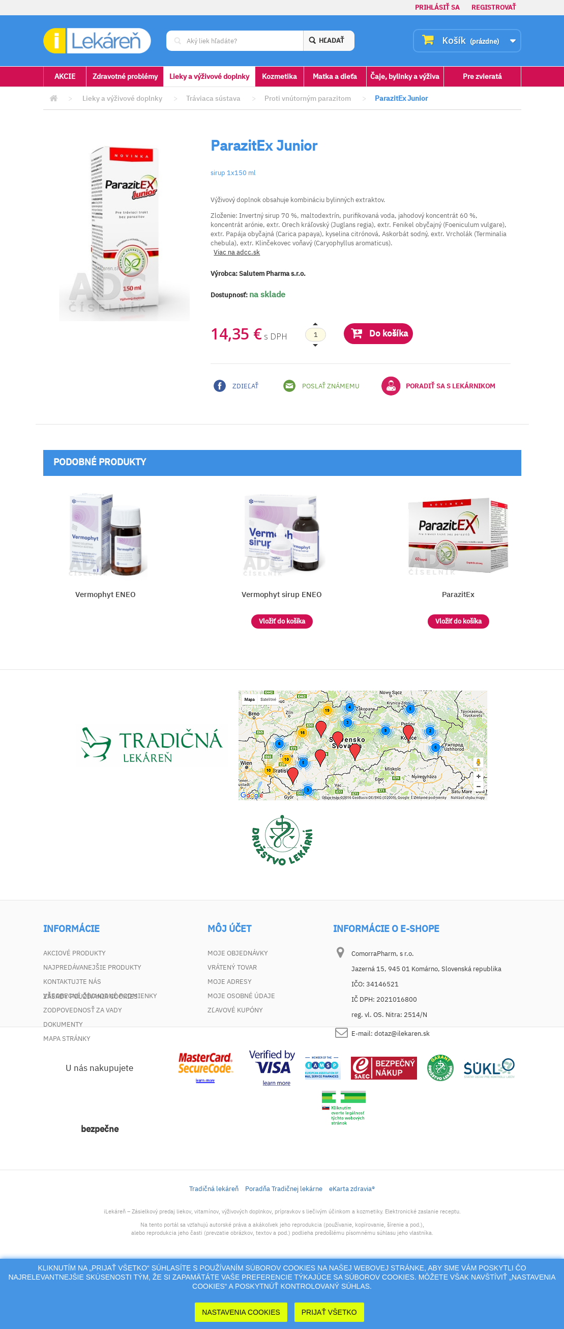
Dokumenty (63, 1024)
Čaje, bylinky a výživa (404, 76)
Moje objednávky (237, 953)
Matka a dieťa (335, 76)
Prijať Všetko (329, 1312)
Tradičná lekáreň (214, 1245)
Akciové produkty (74, 953)
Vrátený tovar (232, 967)
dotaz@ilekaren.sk (402, 1033)
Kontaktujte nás (72, 981)
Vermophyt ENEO (105, 594)
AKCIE (64, 76)
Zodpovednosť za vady (82, 1010)
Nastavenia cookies (241, 1312)
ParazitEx (458, 594)
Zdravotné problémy (125, 76)
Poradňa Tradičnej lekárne (283, 1245)
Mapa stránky (67, 1038)
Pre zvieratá (482, 76)
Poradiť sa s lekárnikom (438, 385)
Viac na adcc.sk (237, 252)
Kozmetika (279, 76)
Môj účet (229, 929)
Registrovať (493, 7)
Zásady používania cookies (90, 1053)
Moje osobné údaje (241, 996)
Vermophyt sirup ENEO (282, 594)
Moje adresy (229, 981)
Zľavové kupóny (235, 1010)
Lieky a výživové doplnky (209, 76)
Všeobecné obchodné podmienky (100, 996)
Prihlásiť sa (437, 7)
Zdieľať (236, 386)
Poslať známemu (321, 386)
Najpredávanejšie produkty (92, 967)
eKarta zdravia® (352, 1245)
